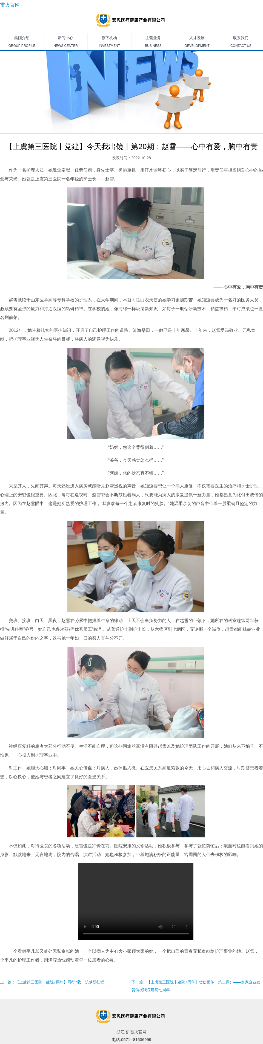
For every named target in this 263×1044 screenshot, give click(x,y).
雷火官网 (10, 5)
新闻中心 (65, 43)
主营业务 (153, 43)
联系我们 (241, 43)
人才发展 (197, 43)
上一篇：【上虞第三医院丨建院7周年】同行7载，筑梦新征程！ (54, 982)
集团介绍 (22, 43)
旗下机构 (109, 43)
